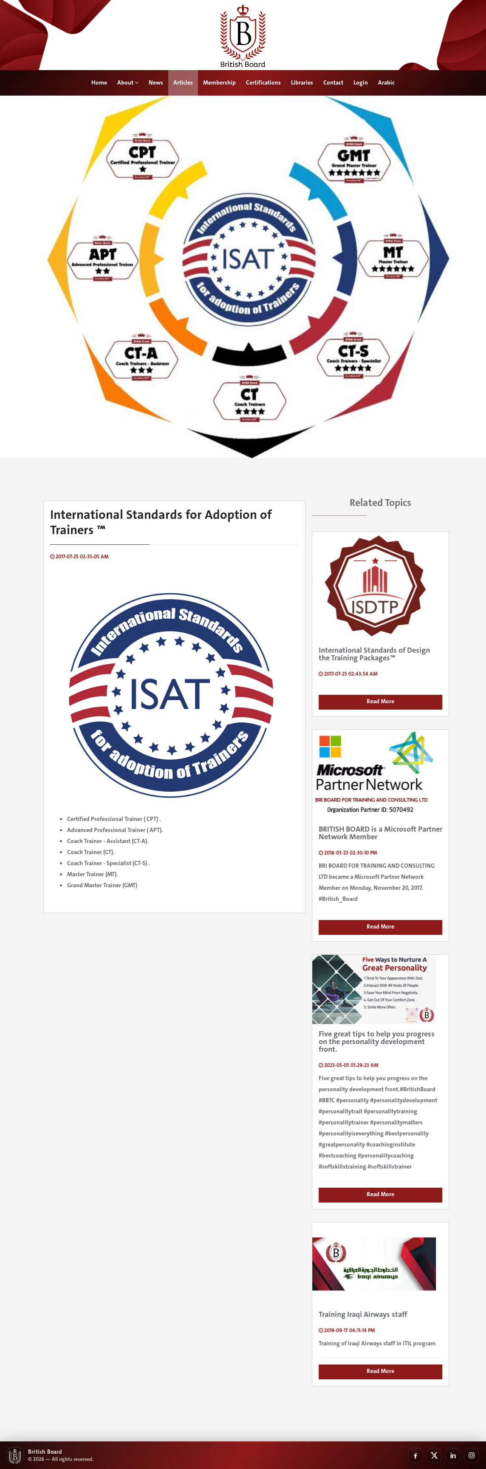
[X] (434, 1455)
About (127, 83)
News (156, 83)
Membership (219, 83)
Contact (333, 83)
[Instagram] (471, 1455)
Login (360, 83)
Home (99, 83)
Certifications (263, 83)
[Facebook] (415, 1455)
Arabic (386, 83)
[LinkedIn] (453, 1455)
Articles (183, 83)
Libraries (302, 83)
